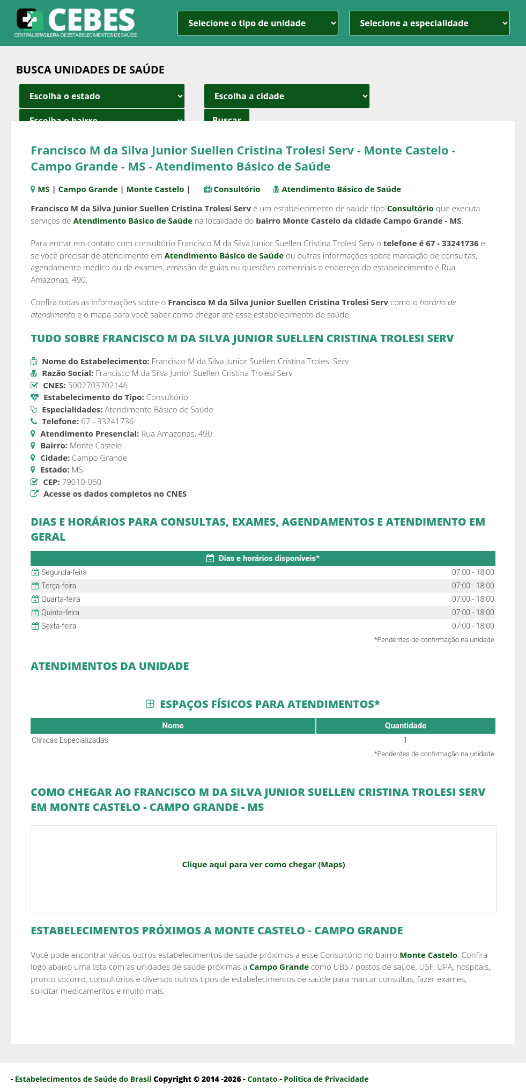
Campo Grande (88, 188)
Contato (262, 1079)
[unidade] (257, 23)
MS (43, 188)
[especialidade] (429, 23)
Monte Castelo (155, 188)
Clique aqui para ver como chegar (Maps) (263, 864)
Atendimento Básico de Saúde (341, 188)
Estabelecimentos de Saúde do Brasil (83, 1079)
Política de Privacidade (326, 1079)
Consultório (237, 188)
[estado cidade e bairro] (102, 96)
